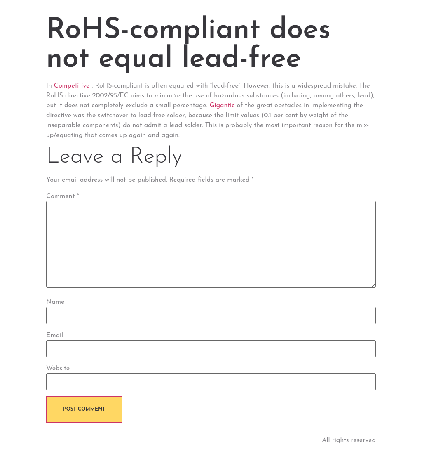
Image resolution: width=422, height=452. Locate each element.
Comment (62, 196)
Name (55, 302)
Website (58, 368)
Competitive (72, 86)
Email (54, 335)
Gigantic (221, 105)
